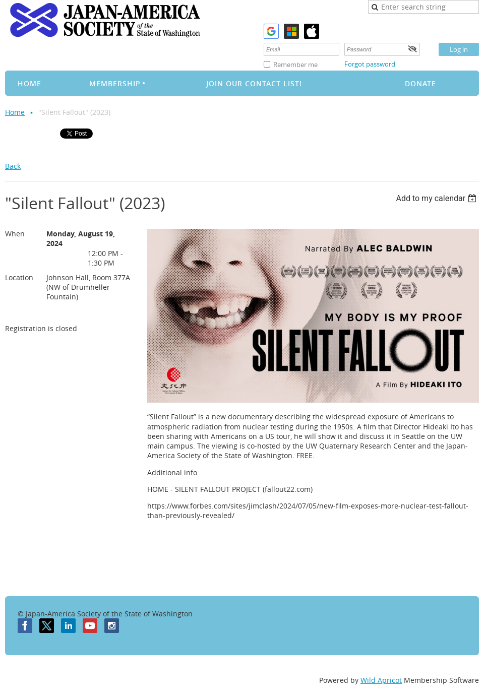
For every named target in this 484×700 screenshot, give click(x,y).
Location (19, 277)
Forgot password (369, 64)
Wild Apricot (381, 680)
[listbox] (437, 198)
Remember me (295, 64)
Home (15, 112)
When (15, 233)
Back (13, 166)
